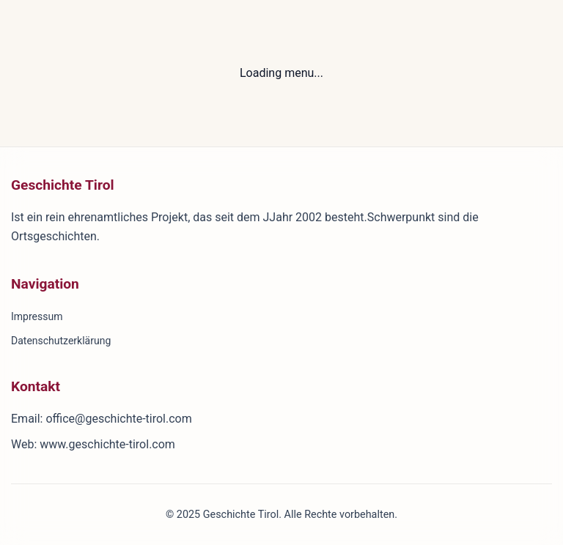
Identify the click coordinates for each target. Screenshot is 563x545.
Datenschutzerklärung (61, 340)
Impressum (36, 316)
